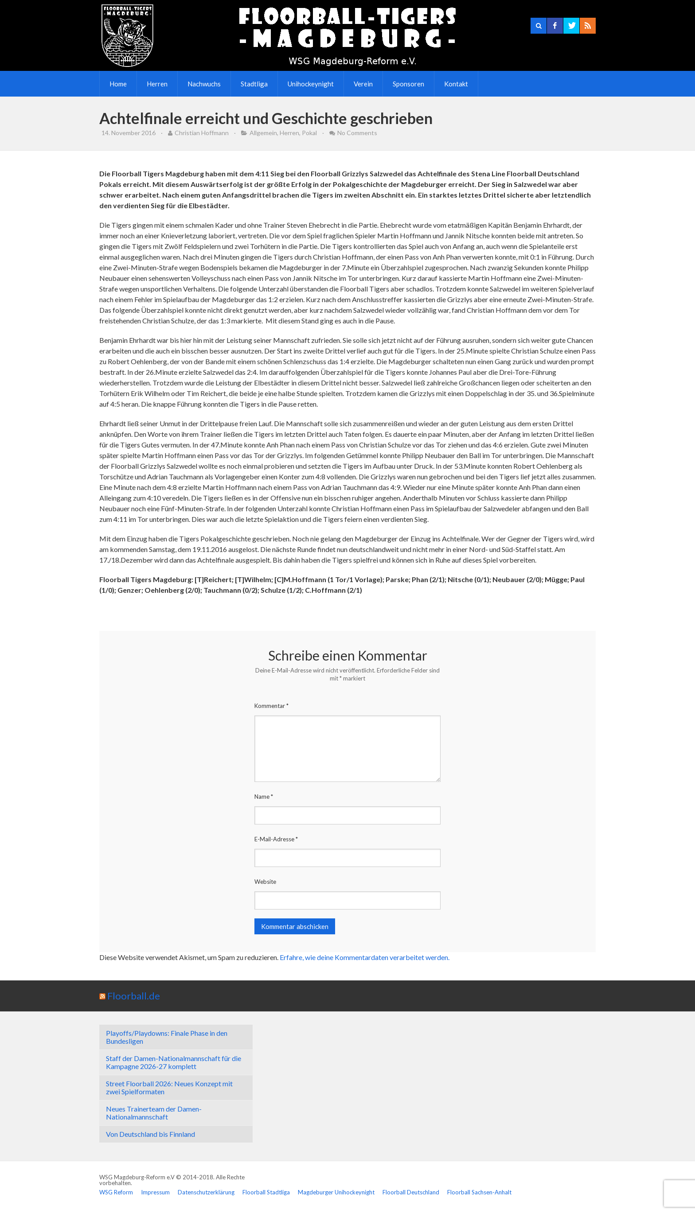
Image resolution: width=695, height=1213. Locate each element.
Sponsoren (408, 84)
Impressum (155, 1192)
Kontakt (456, 84)
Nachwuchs (204, 84)
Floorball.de (133, 996)
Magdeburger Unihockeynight (336, 1192)
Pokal (309, 132)
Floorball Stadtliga (266, 1192)
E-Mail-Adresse (276, 839)
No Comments (357, 132)
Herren (157, 84)
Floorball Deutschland (411, 1192)
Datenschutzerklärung (206, 1192)
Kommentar (271, 705)
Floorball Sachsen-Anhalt (479, 1192)
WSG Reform (116, 1192)
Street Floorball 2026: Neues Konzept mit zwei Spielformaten (169, 1087)
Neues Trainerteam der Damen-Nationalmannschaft (154, 1112)
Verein (363, 84)
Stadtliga (254, 84)
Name (263, 796)
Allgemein (263, 132)
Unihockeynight (311, 84)
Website (265, 881)
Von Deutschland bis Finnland (150, 1134)
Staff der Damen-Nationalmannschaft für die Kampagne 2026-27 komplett (173, 1062)
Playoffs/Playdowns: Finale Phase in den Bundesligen (166, 1037)
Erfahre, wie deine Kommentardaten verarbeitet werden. (364, 957)
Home (118, 84)
